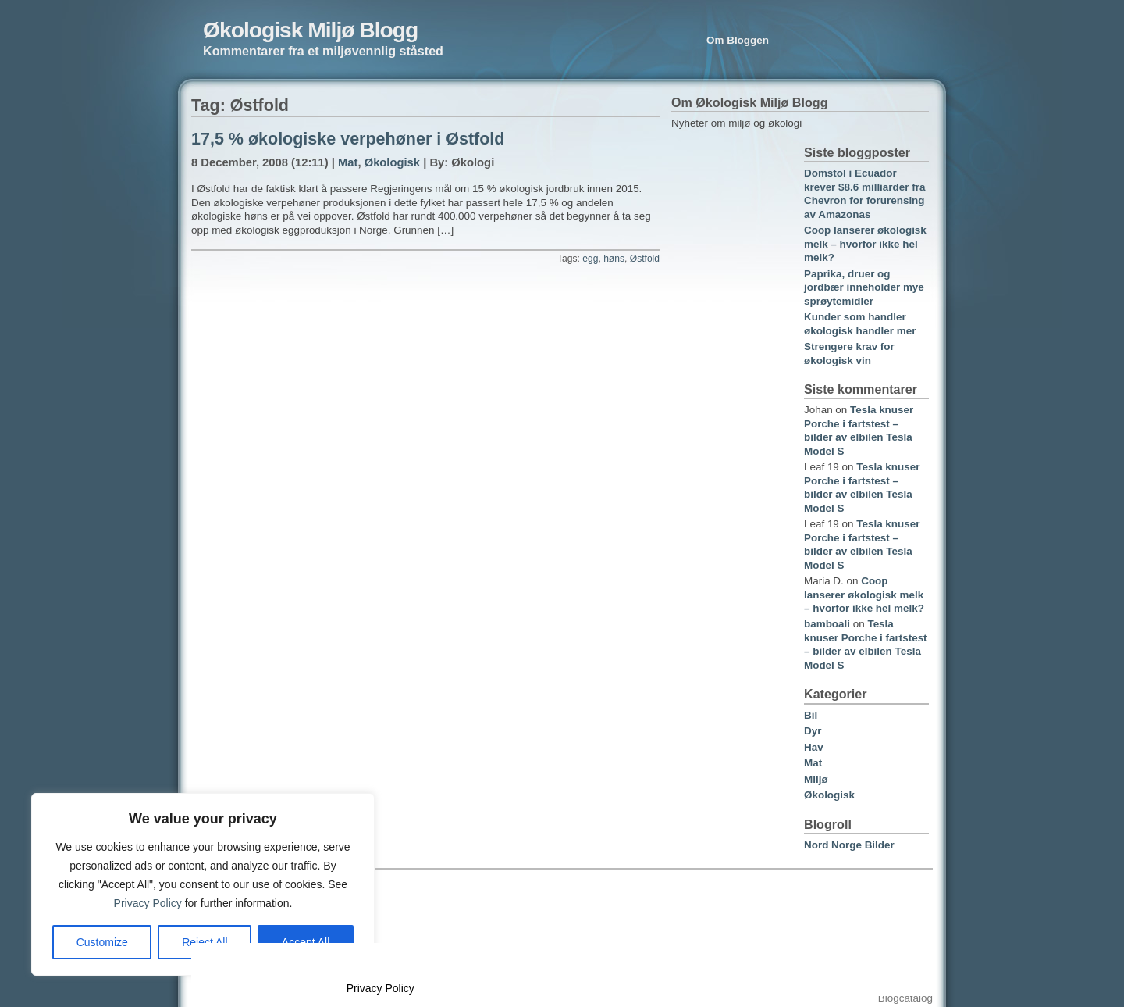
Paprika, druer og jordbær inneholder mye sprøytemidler (864, 287)
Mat (347, 162)
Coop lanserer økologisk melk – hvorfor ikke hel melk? (865, 243)
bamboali (827, 624)
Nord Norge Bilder (849, 845)
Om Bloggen (737, 40)
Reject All (204, 942)
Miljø (816, 779)
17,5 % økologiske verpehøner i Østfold (347, 139)
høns (613, 258)
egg (590, 258)
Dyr (812, 731)
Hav (813, 747)
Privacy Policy (148, 903)
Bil (810, 715)
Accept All (305, 942)
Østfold (645, 258)
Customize (102, 942)
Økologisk (392, 162)
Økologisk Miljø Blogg (310, 29)
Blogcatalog (905, 998)
